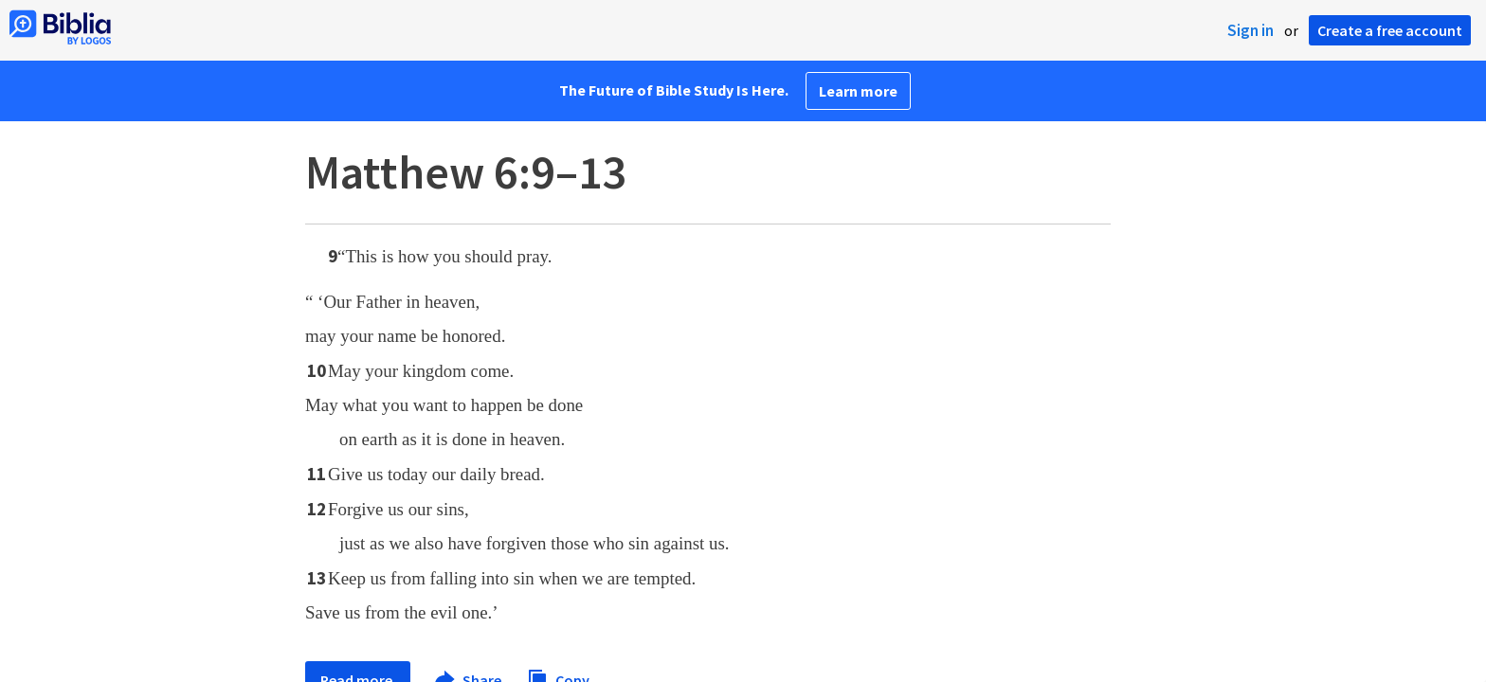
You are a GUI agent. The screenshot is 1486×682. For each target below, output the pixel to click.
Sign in (1250, 30)
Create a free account (1389, 30)
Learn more (858, 90)
